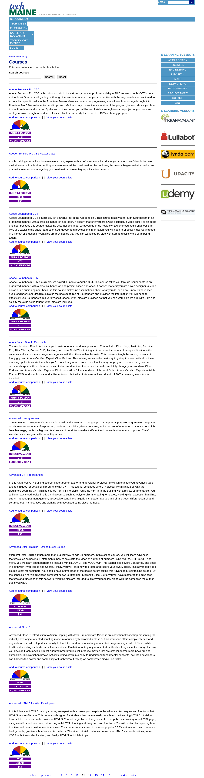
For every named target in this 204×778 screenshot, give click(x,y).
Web (178, 74)
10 (77, 746)
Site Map (121, 766)
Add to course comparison (24, 88)
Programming (177, 59)
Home (12, 28)
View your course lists (59, 88)
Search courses (19, 43)
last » (133, 746)
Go (192, 2)
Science (177, 69)
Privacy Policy (96, 766)
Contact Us (84, 766)
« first (33, 746)
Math (177, 50)
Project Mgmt (178, 64)
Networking (177, 55)
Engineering (177, 41)
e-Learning (55, 18)
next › (123, 746)
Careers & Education (82, 18)
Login (141, 18)
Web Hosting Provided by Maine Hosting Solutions (102, 770)
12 (89, 746)
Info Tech (177, 45)
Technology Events (115, 18)
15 (108, 746)
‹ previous (45, 746)
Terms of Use (110, 766)
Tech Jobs (37, 18)
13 (96, 746)
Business (178, 36)
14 (102, 746)
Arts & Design (177, 31)
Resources (18, 18)
